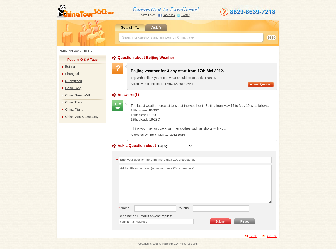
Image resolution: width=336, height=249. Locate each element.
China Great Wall (77, 95)
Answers (75, 50)
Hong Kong (73, 88)
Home (63, 50)
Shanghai (72, 74)
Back (253, 236)
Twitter (185, 15)
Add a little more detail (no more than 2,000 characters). (195, 184)
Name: (125, 208)
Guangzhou (73, 81)
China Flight (74, 109)
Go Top (272, 236)
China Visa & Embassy (81, 117)
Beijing (88, 50)
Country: (183, 208)
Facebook (169, 15)
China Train (73, 102)
